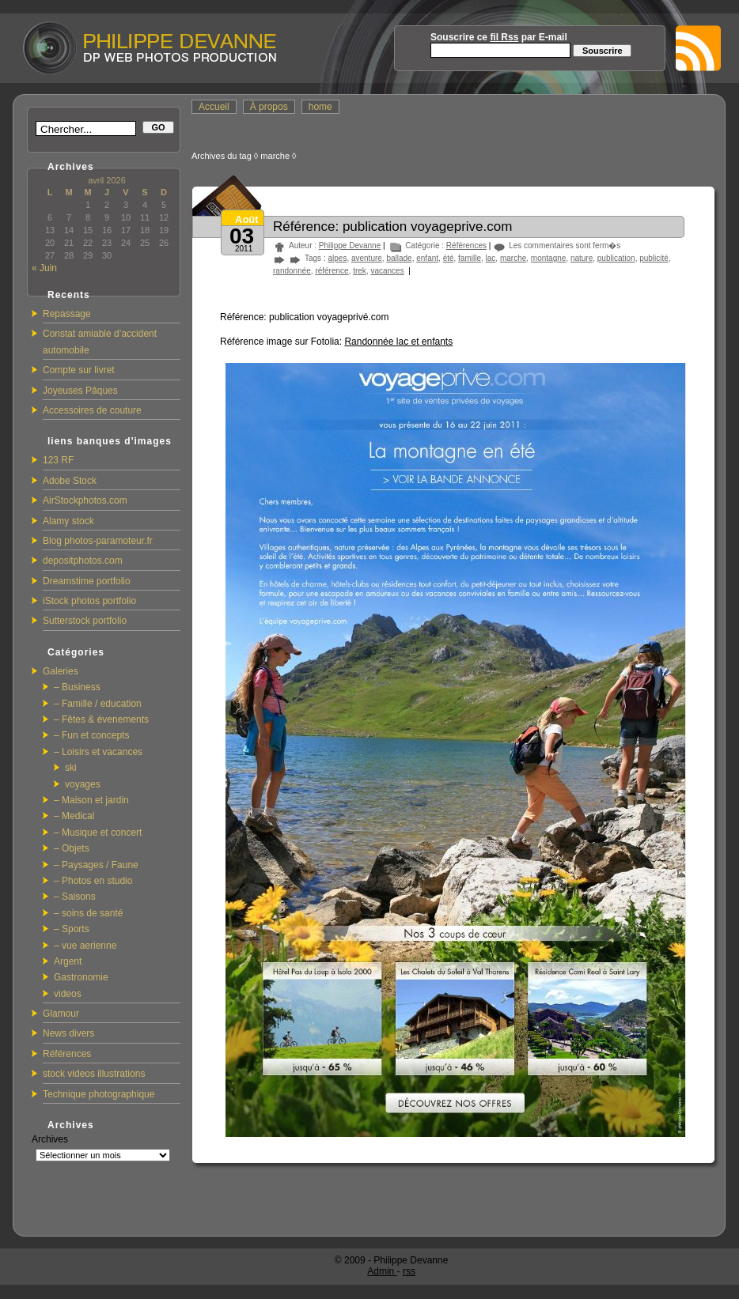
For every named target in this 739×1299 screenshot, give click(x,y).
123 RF (58, 460)
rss (409, 1271)
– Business (77, 687)
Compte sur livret (79, 370)
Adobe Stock (70, 480)
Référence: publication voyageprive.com (392, 226)
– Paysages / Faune (96, 864)
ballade (398, 258)
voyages (82, 784)
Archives (50, 1139)
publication (616, 258)
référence (331, 270)
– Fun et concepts (91, 735)
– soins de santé (88, 913)
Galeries (60, 671)
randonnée (292, 270)
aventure (366, 258)
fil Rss (504, 37)
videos (67, 993)
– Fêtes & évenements (101, 719)
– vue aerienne (85, 945)
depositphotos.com (83, 560)
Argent (67, 961)
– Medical (74, 815)
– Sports (71, 929)
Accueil (214, 106)
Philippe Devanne (350, 245)
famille (469, 258)
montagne (548, 258)
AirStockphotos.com (85, 500)
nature (581, 258)
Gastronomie (81, 977)
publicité (654, 258)
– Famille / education (98, 703)
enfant (427, 258)
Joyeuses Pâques (80, 390)
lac (491, 258)
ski (71, 767)
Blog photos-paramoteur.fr (98, 540)
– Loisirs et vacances (98, 751)
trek (359, 270)
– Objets (71, 848)
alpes (337, 258)
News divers (68, 1033)
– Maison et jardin (91, 800)
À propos (269, 106)
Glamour (61, 1013)
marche (513, 258)
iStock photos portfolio (89, 600)
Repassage (67, 313)
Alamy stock (68, 521)
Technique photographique (98, 1094)
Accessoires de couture (92, 410)
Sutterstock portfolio (85, 620)
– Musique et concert (98, 832)
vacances (387, 270)
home (320, 106)
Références (67, 1053)
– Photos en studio (93, 880)
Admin (381, 1271)
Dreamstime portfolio (87, 581)
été (448, 258)
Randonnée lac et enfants (398, 341)
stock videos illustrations (94, 1073)
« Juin (44, 268)
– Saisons (75, 896)
